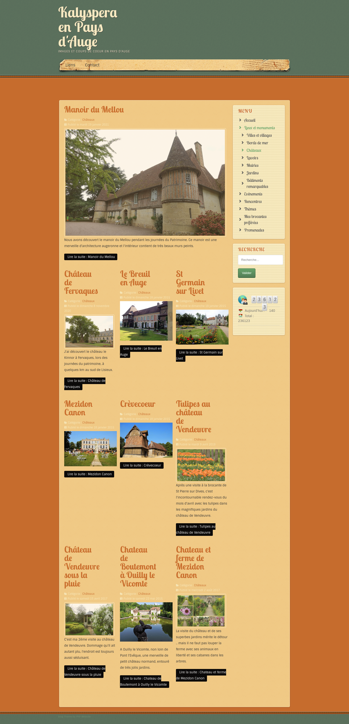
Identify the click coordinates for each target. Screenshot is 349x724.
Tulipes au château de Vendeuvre (193, 416)
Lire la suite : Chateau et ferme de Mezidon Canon (201, 675)
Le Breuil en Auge (135, 278)
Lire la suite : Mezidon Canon (89, 474)
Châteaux (88, 119)
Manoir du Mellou (94, 109)
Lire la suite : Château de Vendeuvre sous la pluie (84, 672)
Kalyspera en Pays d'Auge (87, 26)
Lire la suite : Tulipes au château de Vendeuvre (195, 529)
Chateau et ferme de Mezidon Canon (193, 562)
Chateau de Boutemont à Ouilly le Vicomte (138, 566)
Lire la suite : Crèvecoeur (141, 465)
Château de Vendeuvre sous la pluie (82, 566)
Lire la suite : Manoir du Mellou (91, 257)
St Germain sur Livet (190, 282)
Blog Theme (65, 716)
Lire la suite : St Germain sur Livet (199, 355)
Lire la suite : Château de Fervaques (84, 384)
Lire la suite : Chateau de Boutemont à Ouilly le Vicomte (143, 681)
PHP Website (83, 716)
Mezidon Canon (78, 408)
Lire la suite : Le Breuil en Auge (141, 351)
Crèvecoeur (137, 403)
